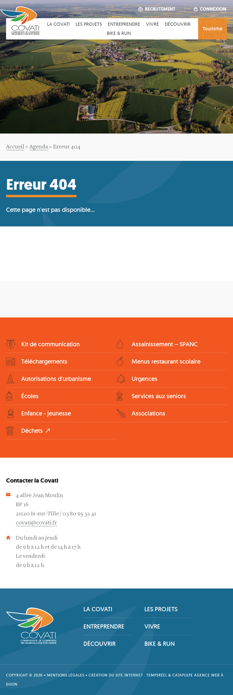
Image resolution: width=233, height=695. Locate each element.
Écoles (30, 396)
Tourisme (212, 28)
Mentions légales (65, 675)
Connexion (210, 9)
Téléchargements (44, 361)
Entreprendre (124, 24)
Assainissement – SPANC (165, 344)
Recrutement (156, 9)
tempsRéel (157, 675)
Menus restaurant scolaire (166, 361)
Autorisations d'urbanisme (56, 379)
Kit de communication (50, 344)
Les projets (89, 24)
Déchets (32, 431)
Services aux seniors (159, 396)
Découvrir (178, 24)
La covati (58, 24)
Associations (148, 413)
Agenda (38, 147)
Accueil (15, 147)
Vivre (152, 24)
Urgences (144, 379)
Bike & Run (119, 33)
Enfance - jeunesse (46, 413)
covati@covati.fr (36, 523)
